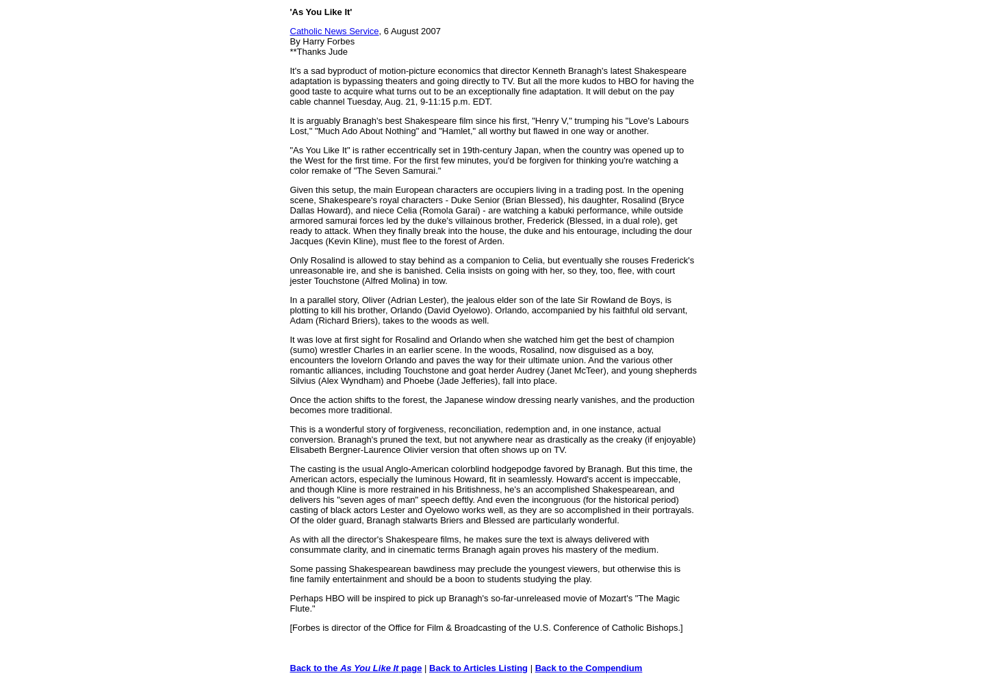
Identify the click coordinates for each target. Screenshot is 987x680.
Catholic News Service (334, 31)
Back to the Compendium (589, 668)
